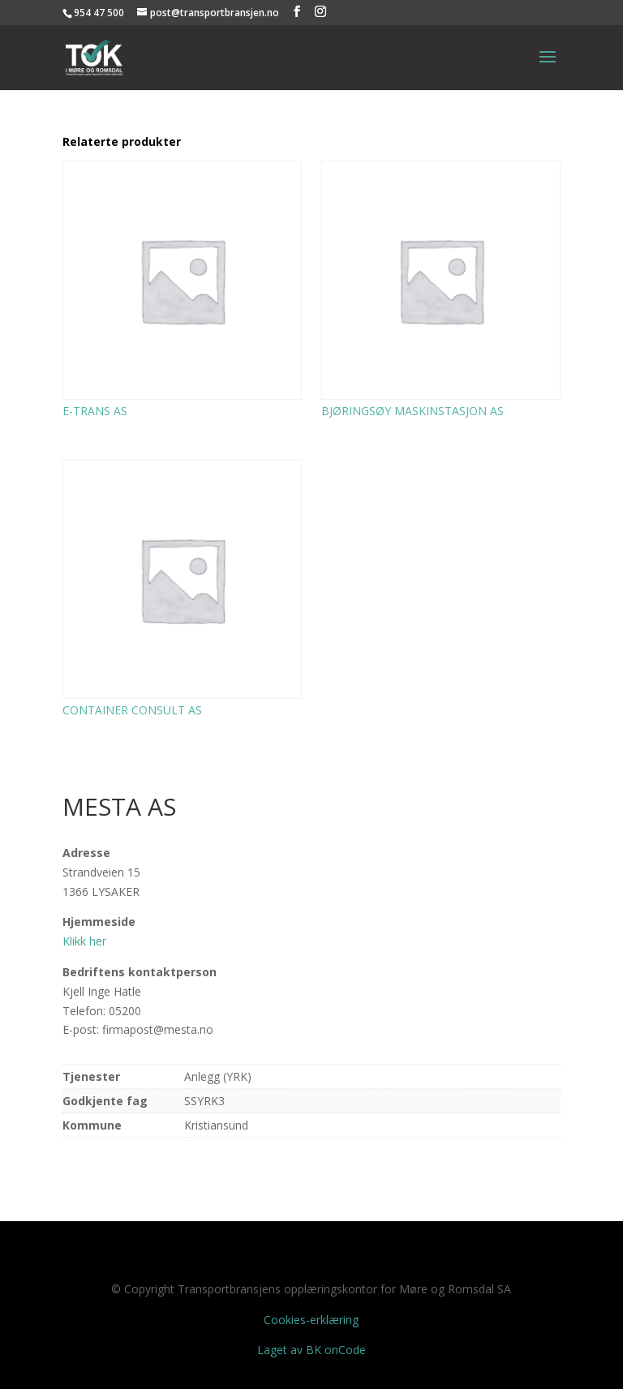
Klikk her (84, 941)
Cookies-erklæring (311, 1319)
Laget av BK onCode (311, 1349)
